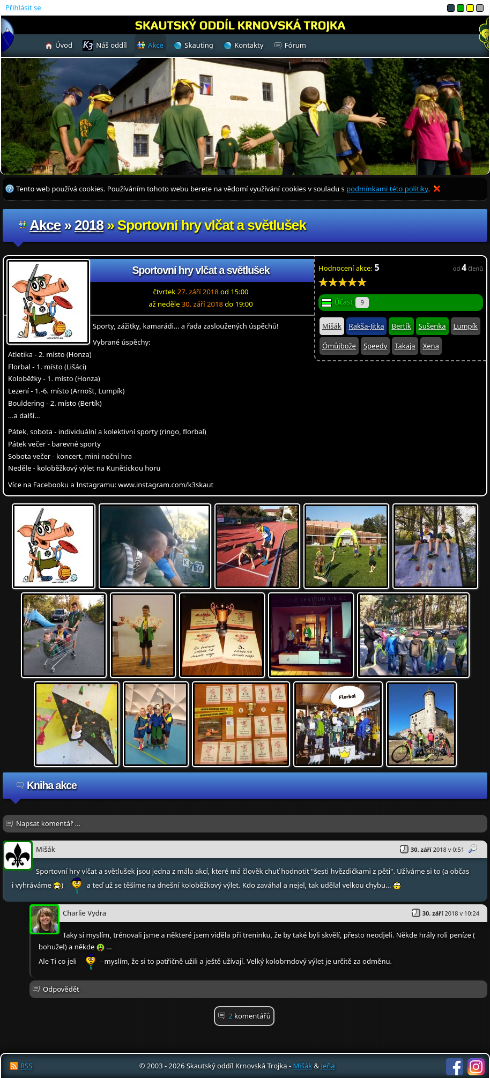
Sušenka (432, 326)
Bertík (401, 326)
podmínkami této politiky (387, 189)
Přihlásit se (23, 7)
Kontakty (248, 45)
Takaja (405, 346)
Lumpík (466, 326)
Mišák (331, 326)
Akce (45, 225)
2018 (89, 225)
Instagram (476, 1066)
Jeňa (328, 1065)
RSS (26, 1065)
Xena (431, 346)
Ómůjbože (339, 346)
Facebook (454, 1066)
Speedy (375, 346)
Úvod (63, 45)
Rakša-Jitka (366, 326)
